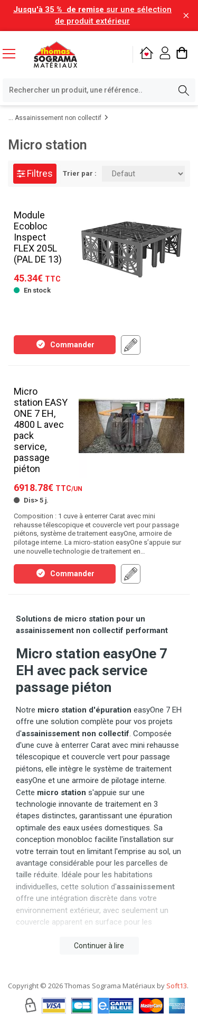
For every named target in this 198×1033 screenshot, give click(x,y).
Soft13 (176, 985)
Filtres (35, 173)
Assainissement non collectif (58, 118)
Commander (65, 344)
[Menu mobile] (13, 53)
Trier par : (80, 173)
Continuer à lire (99, 945)
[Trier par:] (143, 174)
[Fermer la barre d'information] (186, 15)
